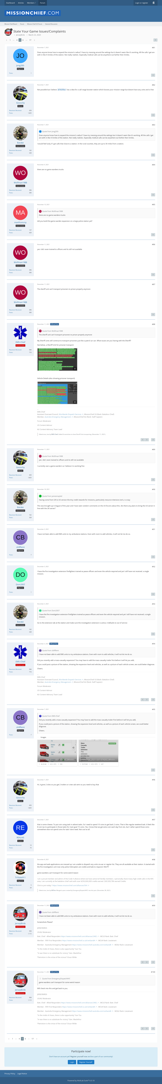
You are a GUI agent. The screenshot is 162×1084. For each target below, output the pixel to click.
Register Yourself (85, 1062)
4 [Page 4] (16, 40)
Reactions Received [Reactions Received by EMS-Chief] (15, 350)
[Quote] (153, 75)
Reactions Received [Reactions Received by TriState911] (15, 885)
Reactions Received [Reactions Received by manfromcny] (15, 230)
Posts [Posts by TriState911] (11, 888)
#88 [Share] (153, 324)
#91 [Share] (153, 529)
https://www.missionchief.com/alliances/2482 (79, 936)
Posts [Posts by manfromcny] (11, 233)
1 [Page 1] (10, 40)
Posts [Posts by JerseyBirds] (11, 934)
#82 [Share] (153, 85)
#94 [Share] (153, 644)
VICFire (53, 890)
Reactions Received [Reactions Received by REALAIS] (15, 845)
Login (72, 1062)
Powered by (81, 1080)
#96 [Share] (153, 780)
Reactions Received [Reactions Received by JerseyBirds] (15, 931)
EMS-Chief (54, 434)
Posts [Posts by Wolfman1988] (11, 193)
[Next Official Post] (147, 439)
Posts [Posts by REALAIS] (11, 848)
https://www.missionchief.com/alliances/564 (69, 885)
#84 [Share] (153, 165)
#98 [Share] (153, 859)
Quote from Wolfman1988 (52, 211)
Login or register (141, 3)
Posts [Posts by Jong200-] (11, 73)
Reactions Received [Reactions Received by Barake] (15, 150)
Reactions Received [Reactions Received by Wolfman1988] (15, 190)
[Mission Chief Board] (81, 13)
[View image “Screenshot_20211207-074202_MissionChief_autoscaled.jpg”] (98, 753)
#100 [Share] (153, 972)
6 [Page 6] (23, 40)
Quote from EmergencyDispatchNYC (56, 978)
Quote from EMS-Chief (51, 716)
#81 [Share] (153, 47)
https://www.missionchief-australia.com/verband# (91, 945)
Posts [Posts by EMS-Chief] (11, 352)
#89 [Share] (153, 449)
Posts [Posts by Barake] (11, 153)
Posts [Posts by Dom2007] (11, 592)
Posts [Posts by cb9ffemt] (11, 555)
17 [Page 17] (30, 40)
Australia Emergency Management (58, 417)
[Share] (155, 40)
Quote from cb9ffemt (50, 650)
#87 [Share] (153, 284)
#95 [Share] (153, 709)
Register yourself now (78, 1056)
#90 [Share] (153, 489)
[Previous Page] (6, 40)
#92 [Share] (153, 566)
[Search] (154, 3)
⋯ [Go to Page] (13, 40)
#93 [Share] (153, 604)
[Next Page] (34, 40)
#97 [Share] (153, 819)
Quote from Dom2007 (51, 610)
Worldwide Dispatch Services (70, 414)
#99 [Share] (153, 905)
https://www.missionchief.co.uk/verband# (78, 940)
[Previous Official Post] (143, 439)
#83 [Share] (153, 125)
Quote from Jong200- (50, 131)
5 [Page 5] (19, 40)
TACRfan (62, 89)
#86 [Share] (153, 244)
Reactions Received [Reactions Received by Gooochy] (15, 110)
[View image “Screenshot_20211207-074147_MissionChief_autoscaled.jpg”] (57, 753)
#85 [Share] (153, 204)
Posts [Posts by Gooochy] (11, 113)
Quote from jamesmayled (52, 496)
